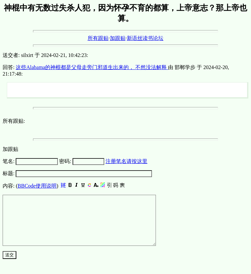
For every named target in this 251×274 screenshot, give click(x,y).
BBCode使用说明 (37, 186)
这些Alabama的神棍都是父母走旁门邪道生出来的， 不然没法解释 (92, 67)
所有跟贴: (14, 121)
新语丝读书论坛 (145, 38)
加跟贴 (118, 38)
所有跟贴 (98, 38)
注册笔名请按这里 (126, 161)
